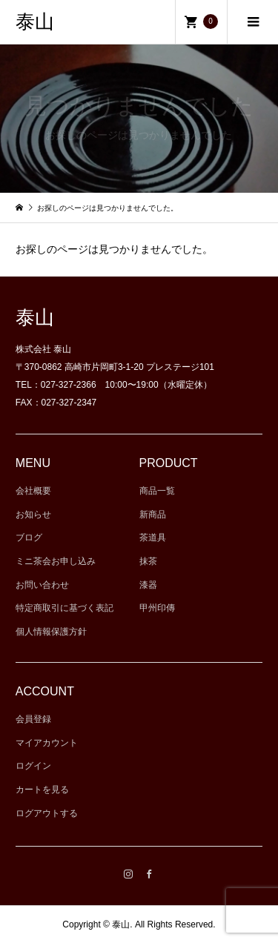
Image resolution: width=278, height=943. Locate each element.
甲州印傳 (157, 608)
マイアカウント (47, 743)
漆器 (148, 585)
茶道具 (152, 537)
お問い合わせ (42, 585)
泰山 (35, 22)
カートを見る (42, 789)
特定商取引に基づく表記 (64, 608)
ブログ (29, 537)
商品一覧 (157, 491)
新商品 (152, 514)
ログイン (33, 766)
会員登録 (33, 719)
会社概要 (33, 491)
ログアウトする (47, 813)
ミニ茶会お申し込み (56, 561)
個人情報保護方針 (51, 631)
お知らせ (33, 514)
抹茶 (148, 561)
